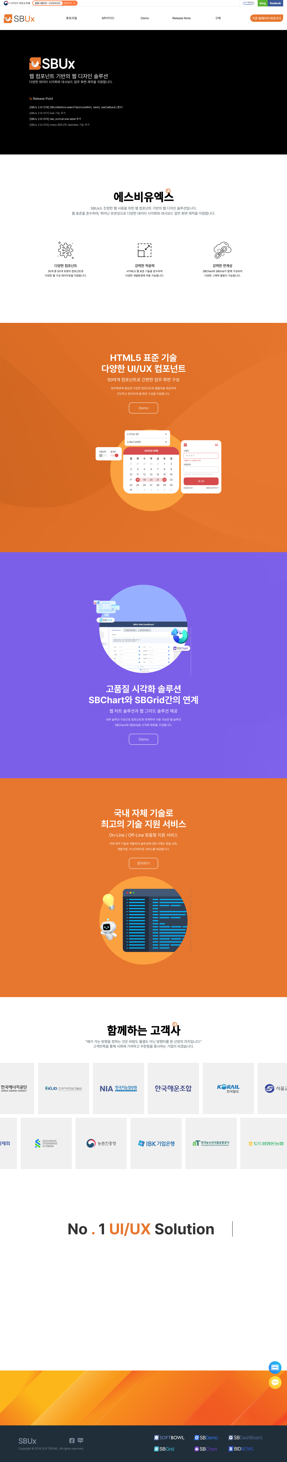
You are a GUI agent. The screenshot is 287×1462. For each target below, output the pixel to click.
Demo (145, 18)
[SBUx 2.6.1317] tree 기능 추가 (47, 118)
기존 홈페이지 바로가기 (266, 18)
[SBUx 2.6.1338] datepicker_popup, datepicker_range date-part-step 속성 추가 (76, 107)
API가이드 (108, 18)
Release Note (181, 18)
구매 (218, 18)
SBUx (21, 19)
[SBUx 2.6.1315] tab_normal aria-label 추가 (55, 124)
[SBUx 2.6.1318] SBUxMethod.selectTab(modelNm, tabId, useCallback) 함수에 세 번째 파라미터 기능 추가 (76, 112)
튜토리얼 (71, 18)
